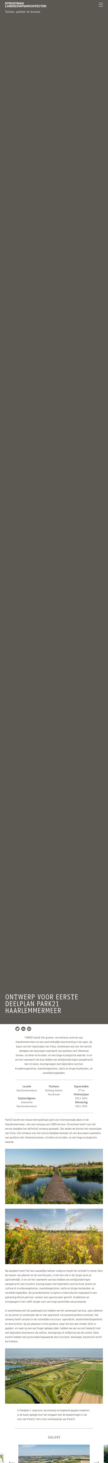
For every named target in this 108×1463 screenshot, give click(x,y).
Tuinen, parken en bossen (22, 11)
